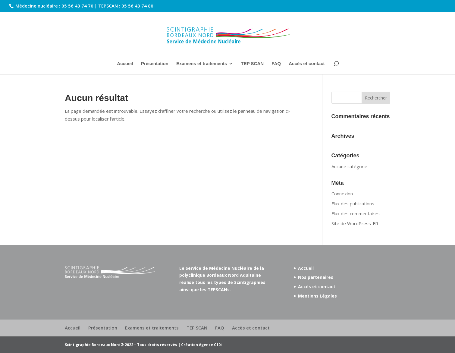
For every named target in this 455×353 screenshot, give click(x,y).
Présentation (154, 63)
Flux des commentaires (355, 213)
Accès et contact (307, 63)
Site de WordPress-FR (354, 223)
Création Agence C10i (201, 344)
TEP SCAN (252, 63)
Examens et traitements (201, 63)
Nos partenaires (315, 277)
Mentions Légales (317, 296)
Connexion (342, 194)
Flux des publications (352, 203)
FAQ (276, 63)
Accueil (125, 63)
